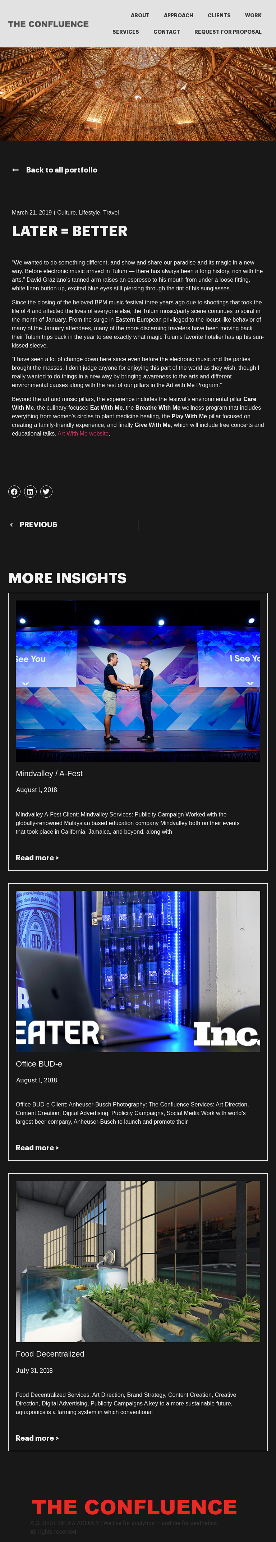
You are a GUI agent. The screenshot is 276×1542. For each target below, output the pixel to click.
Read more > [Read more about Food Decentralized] (37, 1438)
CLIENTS (219, 15)
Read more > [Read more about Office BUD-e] (37, 1147)
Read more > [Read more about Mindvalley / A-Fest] (37, 857)
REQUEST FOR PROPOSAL (228, 31)
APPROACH (178, 15)
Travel (111, 213)
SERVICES (125, 31)
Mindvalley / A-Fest (49, 773)
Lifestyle (89, 213)
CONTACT (166, 31)
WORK (253, 15)
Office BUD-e (39, 1063)
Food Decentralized (50, 1353)
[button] (14, 491)
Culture (66, 213)
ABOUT (140, 15)
